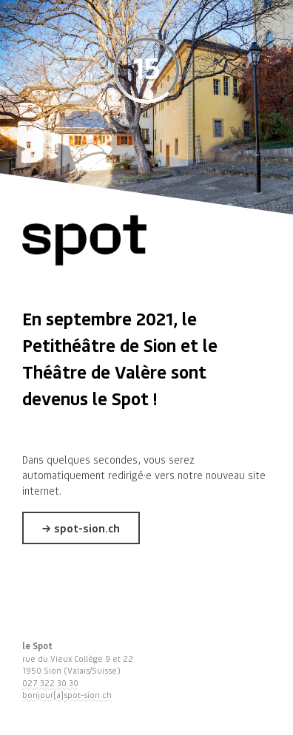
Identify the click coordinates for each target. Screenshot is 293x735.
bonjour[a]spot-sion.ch (67, 695)
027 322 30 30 (50, 683)
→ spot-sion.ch (81, 528)
